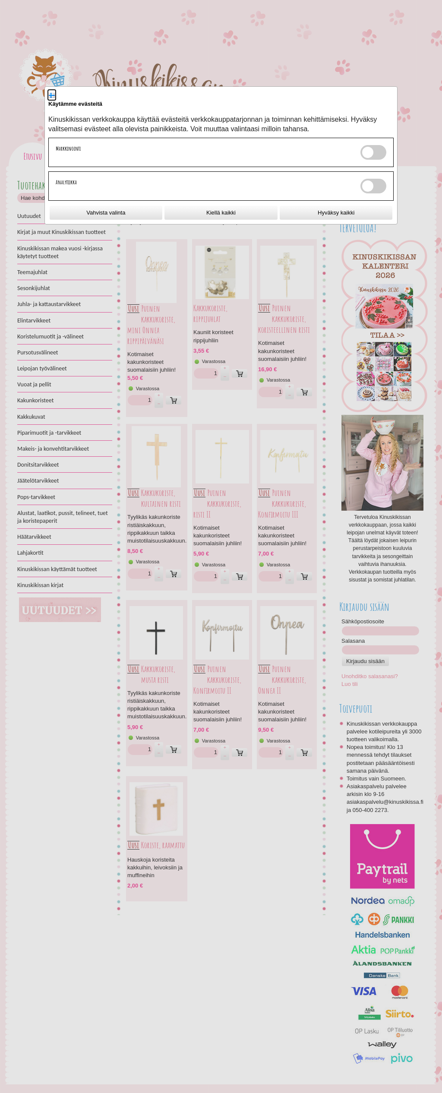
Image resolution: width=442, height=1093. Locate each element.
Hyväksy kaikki (336, 212)
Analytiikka (66, 182)
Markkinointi (68, 148)
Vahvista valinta (105, 212)
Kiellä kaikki (221, 212)
